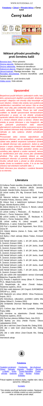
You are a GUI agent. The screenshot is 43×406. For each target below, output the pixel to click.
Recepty (20, 369)
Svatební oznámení (8, 367)
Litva (21, 373)
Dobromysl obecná (7, 69)
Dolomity (13, 373)
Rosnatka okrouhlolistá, (9, 74)
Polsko (37, 373)
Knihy (14, 371)
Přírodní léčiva (27, 8)
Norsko (29, 373)
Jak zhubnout (35, 367)
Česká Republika (26, 371)
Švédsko (21, 376)
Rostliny (30, 369)
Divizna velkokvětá (7, 67)
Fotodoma (6, 8)
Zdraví (16, 8)
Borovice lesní (6, 62)
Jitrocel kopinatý (6, 71)
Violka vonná (5, 81)
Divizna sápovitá (6, 64)
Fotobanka (23, 367)
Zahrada (11, 369)
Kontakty (21, 386)
